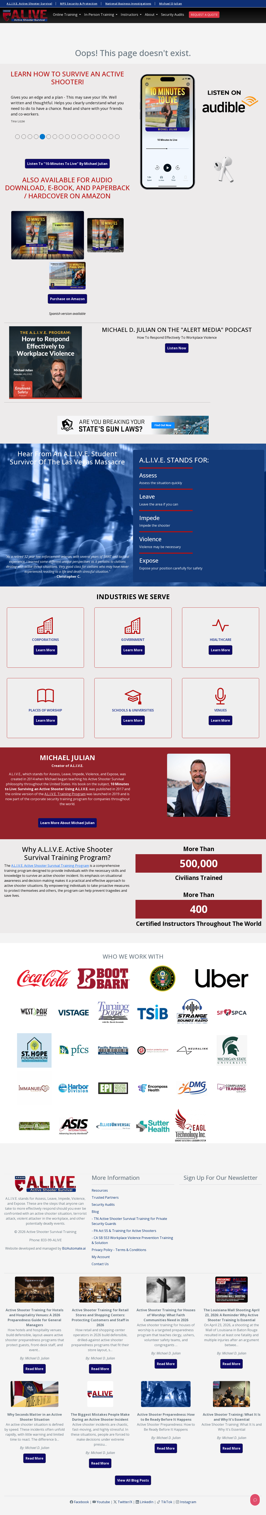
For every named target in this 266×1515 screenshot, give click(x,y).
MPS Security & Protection (78, 3)
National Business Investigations (128, 3)
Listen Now (176, 348)
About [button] (150, 14)
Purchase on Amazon (67, 299)
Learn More (45, 650)
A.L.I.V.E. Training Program (65, 794)
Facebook (81, 1502)
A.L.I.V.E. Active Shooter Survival (29, 3)
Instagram (188, 1502)
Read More (34, 1369)
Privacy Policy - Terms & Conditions (119, 1250)
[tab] (17, 136)
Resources (100, 1190)
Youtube (103, 1502)
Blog (95, 1211)
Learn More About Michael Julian (67, 823)
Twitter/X (125, 1502)
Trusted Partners (105, 1197)
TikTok (166, 1502)
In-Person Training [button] (99, 14)
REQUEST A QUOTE (204, 15)
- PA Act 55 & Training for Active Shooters (124, 1230)
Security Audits (172, 14)
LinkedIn (146, 1502)
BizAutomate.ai (74, 1248)
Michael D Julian (170, 3)
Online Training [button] (65, 14)
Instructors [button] (130, 14)
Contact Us (100, 1264)
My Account (101, 1257)
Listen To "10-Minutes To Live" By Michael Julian (67, 163)
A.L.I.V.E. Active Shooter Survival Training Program (50, 865)
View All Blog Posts (133, 1480)
